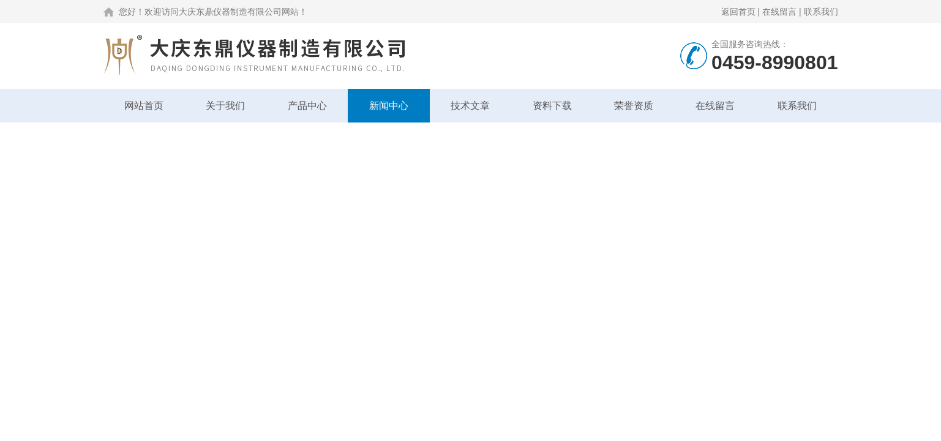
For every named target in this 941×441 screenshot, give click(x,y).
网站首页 (143, 105)
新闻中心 (388, 105)
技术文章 (470, 105)
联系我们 (821, 12)
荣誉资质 (633, 105)
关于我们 (225, 105)
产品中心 (307, 105)
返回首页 (738, 12)
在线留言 (779, 12)
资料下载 (552, 105)
